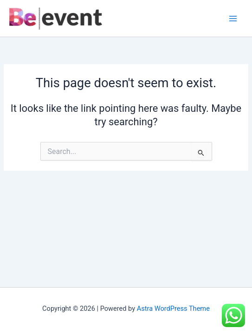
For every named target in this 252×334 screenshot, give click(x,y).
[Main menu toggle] (233, 18)
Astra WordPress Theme (173, 308)
